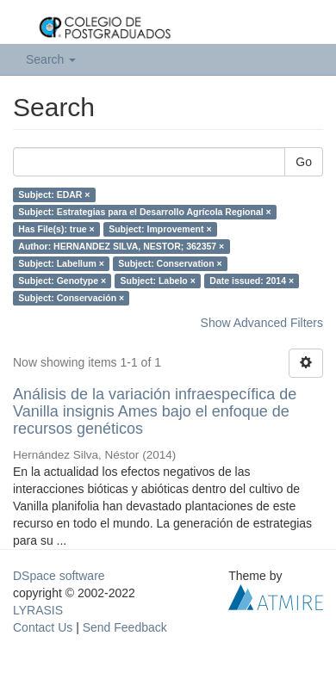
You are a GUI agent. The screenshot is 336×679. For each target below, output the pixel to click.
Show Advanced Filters (262, 323)
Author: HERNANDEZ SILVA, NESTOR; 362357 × (121, 246)
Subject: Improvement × (160, 229)
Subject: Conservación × (71, 298)
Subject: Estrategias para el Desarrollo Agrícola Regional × (144, 212)
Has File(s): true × (56, 229)
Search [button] (51, 59)
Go (304, 162)
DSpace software (59, 576)
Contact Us (42, 627)
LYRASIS (38, 610)
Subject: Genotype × (62, 280)
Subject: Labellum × (60, 263)
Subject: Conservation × (169, 263)
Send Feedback (125, 627)
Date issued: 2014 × (251, 280)
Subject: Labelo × (158, 280)
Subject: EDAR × (54, 194)
